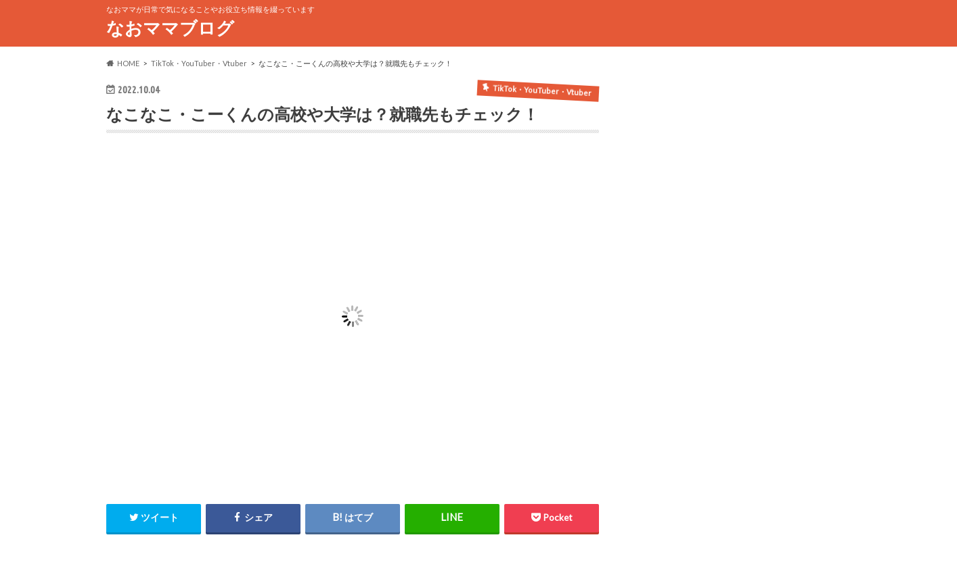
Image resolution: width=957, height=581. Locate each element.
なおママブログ (170, 28)
